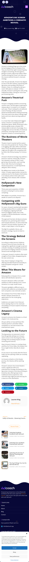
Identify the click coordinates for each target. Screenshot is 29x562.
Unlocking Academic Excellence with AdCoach (16, 433)
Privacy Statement (14, 560)
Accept (14, 548)
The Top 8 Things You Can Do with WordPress (17, 463)
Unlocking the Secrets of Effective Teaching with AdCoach (16, 454)
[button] (26, 533)
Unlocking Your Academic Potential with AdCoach (16, 443)
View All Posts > (15, 403)
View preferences (14, 556)
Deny (14, 552)
